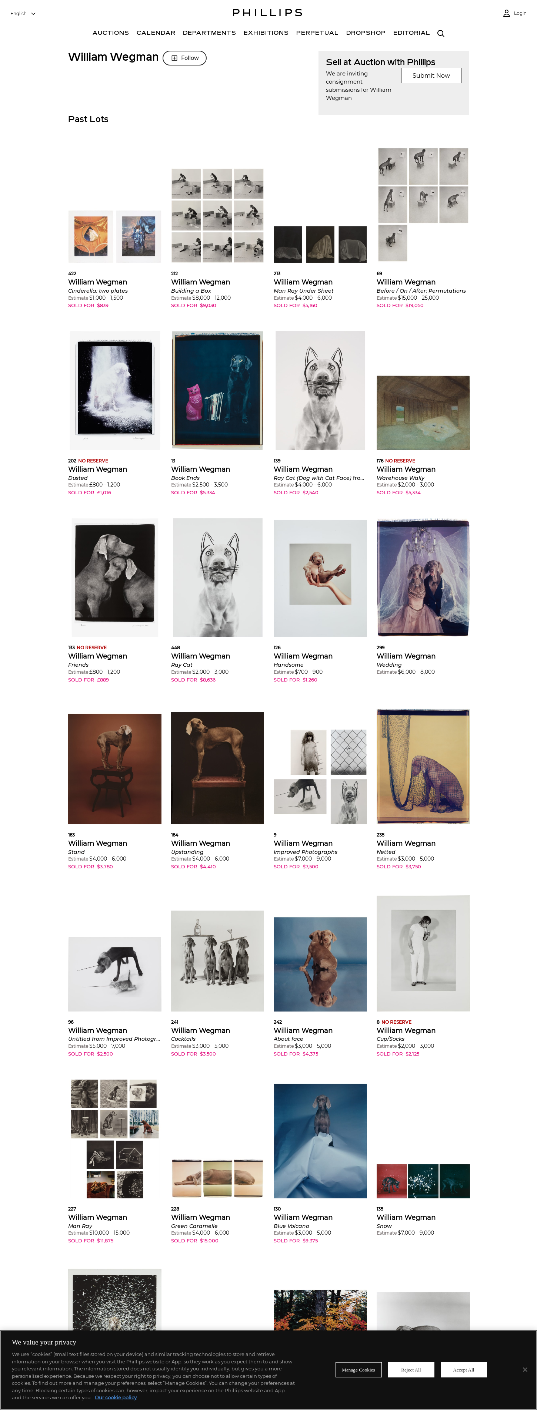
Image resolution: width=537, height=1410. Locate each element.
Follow (184, 58)
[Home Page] (267, 13)
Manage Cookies (358, 1369)
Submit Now (431, 75)
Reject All (411, 1369)
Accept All (463, 1369)
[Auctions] (111, 34)
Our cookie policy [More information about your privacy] (116, 1397)
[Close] (525, 1370)
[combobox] (23, 14)
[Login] (514, 13)
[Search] (441, 34)
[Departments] (209, 34)
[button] (114, 232)
